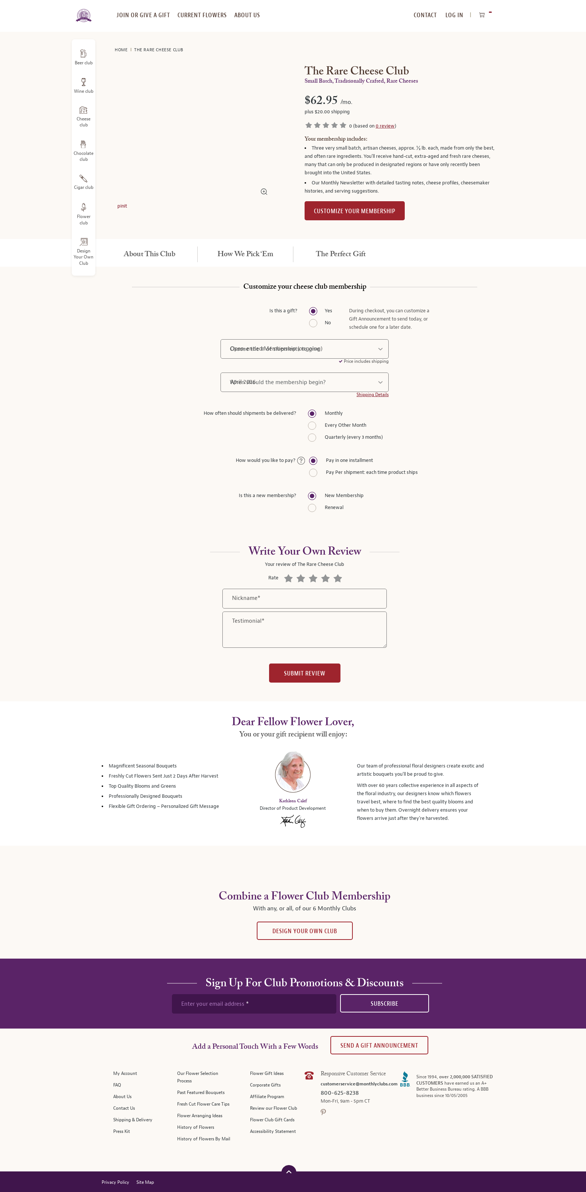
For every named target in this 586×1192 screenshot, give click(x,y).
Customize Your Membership (354, 211)
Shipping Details (373, 395)
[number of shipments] (304, 349)
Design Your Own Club (304, 931)
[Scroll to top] (288, 1171)
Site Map (145, 1182)
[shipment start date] (304, 382)
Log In (454, 15)
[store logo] (83, 11)
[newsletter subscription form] (254, 1004)
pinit (122, 206)
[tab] (149, 255)
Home (122, 50)
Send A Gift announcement (379, 1045)
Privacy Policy (115, 1182)
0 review (385, 126)
